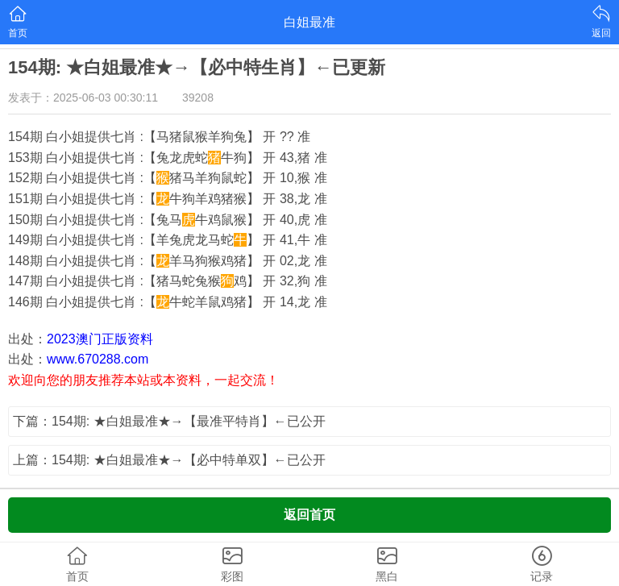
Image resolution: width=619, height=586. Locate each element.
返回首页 (309, 515)
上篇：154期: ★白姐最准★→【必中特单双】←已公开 (169, 460)
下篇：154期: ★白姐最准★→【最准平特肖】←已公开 (169, 421)
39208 (198, 97)
